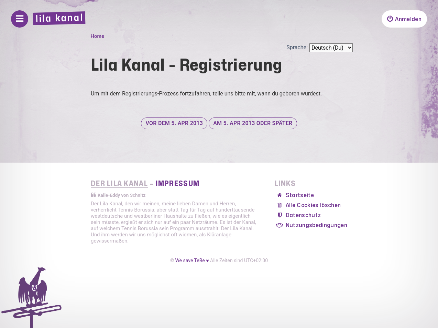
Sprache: (297, 47)
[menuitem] (404, 19)
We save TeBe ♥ (192, 260)
